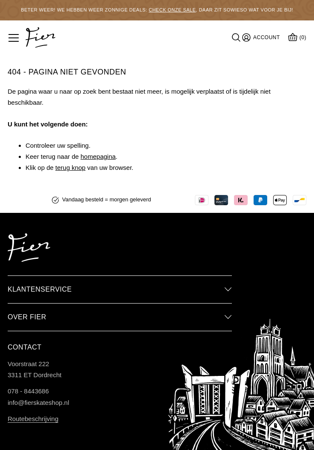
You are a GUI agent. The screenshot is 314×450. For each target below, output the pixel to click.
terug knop (70, 167)
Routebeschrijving (33, 418)
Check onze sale (172, 9)
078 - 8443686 (28, 391)
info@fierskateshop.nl (38, 402)
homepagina (98, 156)
